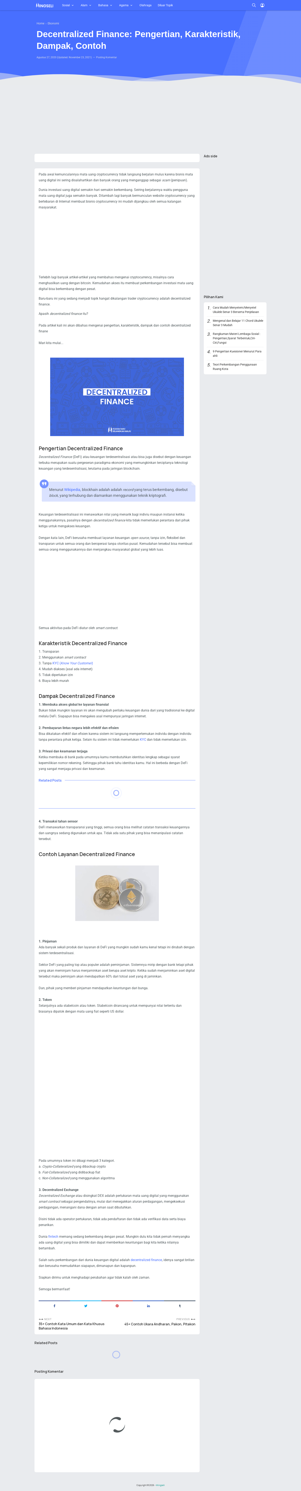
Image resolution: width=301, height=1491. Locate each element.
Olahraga (145, 5)
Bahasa (103, 5)
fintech (53, 1237)
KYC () (72, 663)
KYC (143, 740)
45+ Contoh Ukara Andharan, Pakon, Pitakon (159, 1324)
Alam (84, 5)
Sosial (66, 5)
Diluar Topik (165, 5)
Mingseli (160, 1485)
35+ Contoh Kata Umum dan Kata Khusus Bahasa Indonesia (72, 1326)
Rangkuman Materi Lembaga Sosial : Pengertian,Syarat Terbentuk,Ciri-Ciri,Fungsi (236, 338)
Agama (124, 5)
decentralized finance (146, 1260)
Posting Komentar (106, 57)
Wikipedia (72, 490)
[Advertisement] (150, 118)
